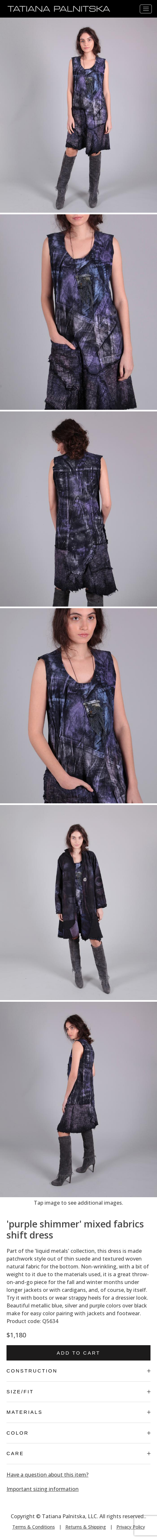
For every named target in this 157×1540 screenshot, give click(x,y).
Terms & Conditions (33, 1527)
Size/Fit (78, 1391)
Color (78, 1433)
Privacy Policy (130, 1527)
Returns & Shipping (85, 1527)
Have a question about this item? (47, 1474)
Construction (78, 1370)
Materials (78, 1412)
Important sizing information (43, 1489)
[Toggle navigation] (146, 9)
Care (78, 1453)
